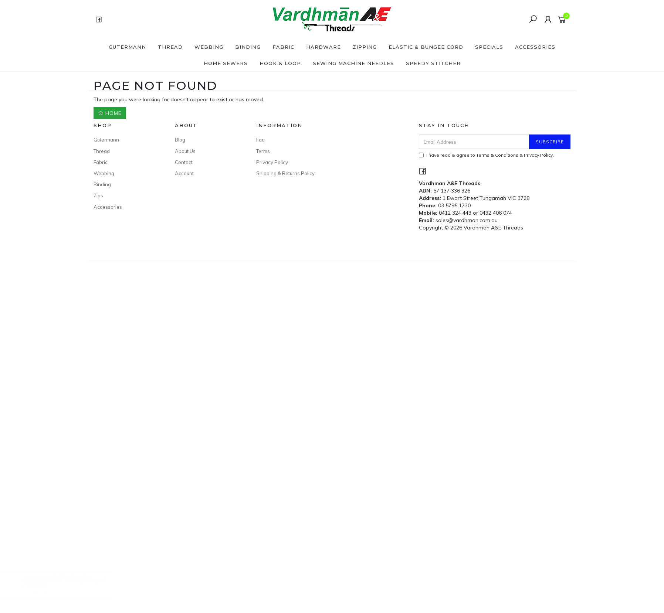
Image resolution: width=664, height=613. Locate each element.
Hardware (323, 47)
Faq (260, 140)
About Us (185, 151)
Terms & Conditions (497, 155)
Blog (180, 140)
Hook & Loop (280, 63)
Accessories (535, 47)
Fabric (283, 47)
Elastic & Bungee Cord (426, 47)
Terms (263, 151)
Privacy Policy (272, 162)
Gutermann (127, 47)
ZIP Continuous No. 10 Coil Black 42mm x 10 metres (71, 583)
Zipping (365, 47)
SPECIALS (489, 47)
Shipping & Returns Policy (285, 173)
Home (110, 113)
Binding (248, 47)
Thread (170, 47)
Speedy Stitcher (433, 63)
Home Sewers (226, 63)
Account (184, 173)
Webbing (208, 47)
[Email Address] (474, 141)
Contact (184, 162)
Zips (98, 195)
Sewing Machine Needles (353, 63)
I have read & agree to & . (486, 155)
